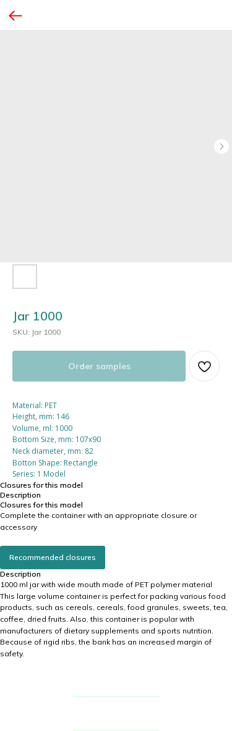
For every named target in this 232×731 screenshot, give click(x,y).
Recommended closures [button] (52, 557)
